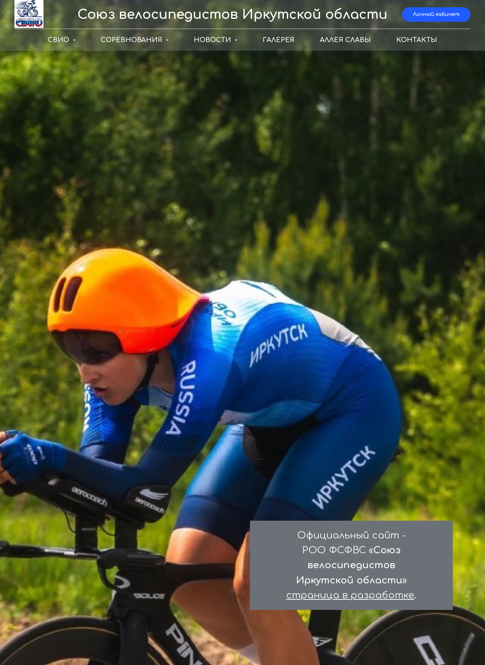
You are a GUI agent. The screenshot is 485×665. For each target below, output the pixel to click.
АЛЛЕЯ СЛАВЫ (345, 40)
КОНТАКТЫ (416, 40)
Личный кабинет (436, 14)
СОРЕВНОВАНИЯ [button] (132, 40)
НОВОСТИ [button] (213, 40)
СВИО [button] (59, 40)
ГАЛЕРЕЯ (278, 40)
